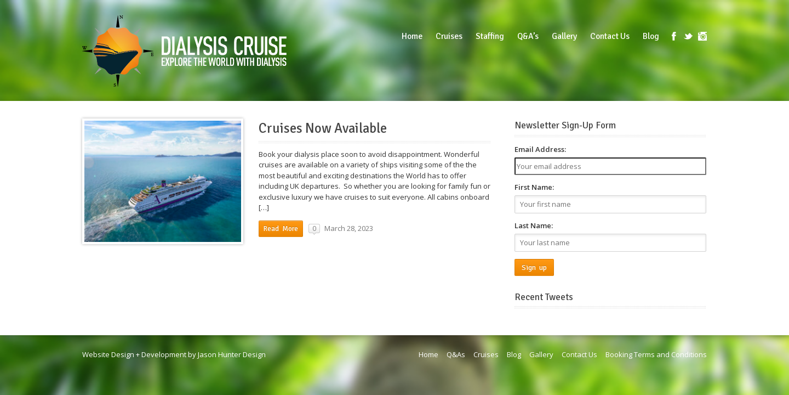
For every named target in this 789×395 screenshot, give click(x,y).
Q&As (456, 354)
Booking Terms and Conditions (656, 354)
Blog (514, 354)
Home (428, 354)
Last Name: (533, 225)
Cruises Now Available (323, 128)
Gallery (541, 354)
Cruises (486, 354)
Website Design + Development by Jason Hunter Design (174, 354)
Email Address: (540, 149)
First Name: (534, 187)
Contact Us (579, 354)
